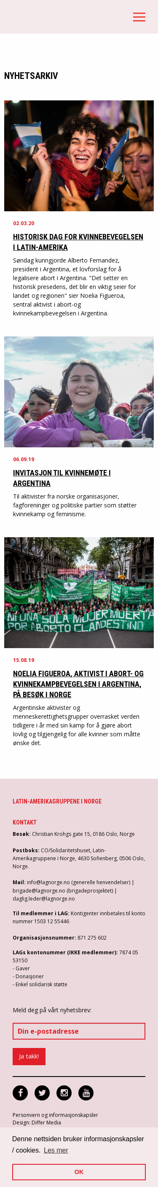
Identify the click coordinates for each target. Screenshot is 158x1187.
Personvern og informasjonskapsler (55, 1115)
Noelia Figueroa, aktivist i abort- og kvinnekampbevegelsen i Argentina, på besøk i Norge (78, 684)
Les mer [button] (56, 1150)
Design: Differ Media (37, 1122)
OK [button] (79, 1172)
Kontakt (25, 822)
